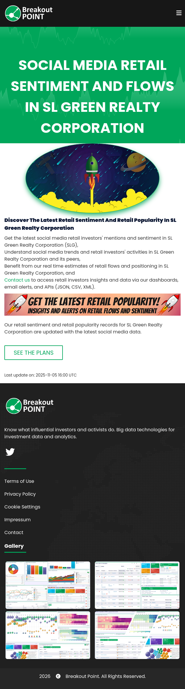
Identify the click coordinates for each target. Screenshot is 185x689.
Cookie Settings (22, 507)
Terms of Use (19, 481)
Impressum (17, 519)
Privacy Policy (20, 494)
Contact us (17, 280)
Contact (13, 532)
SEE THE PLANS (34, 353)
